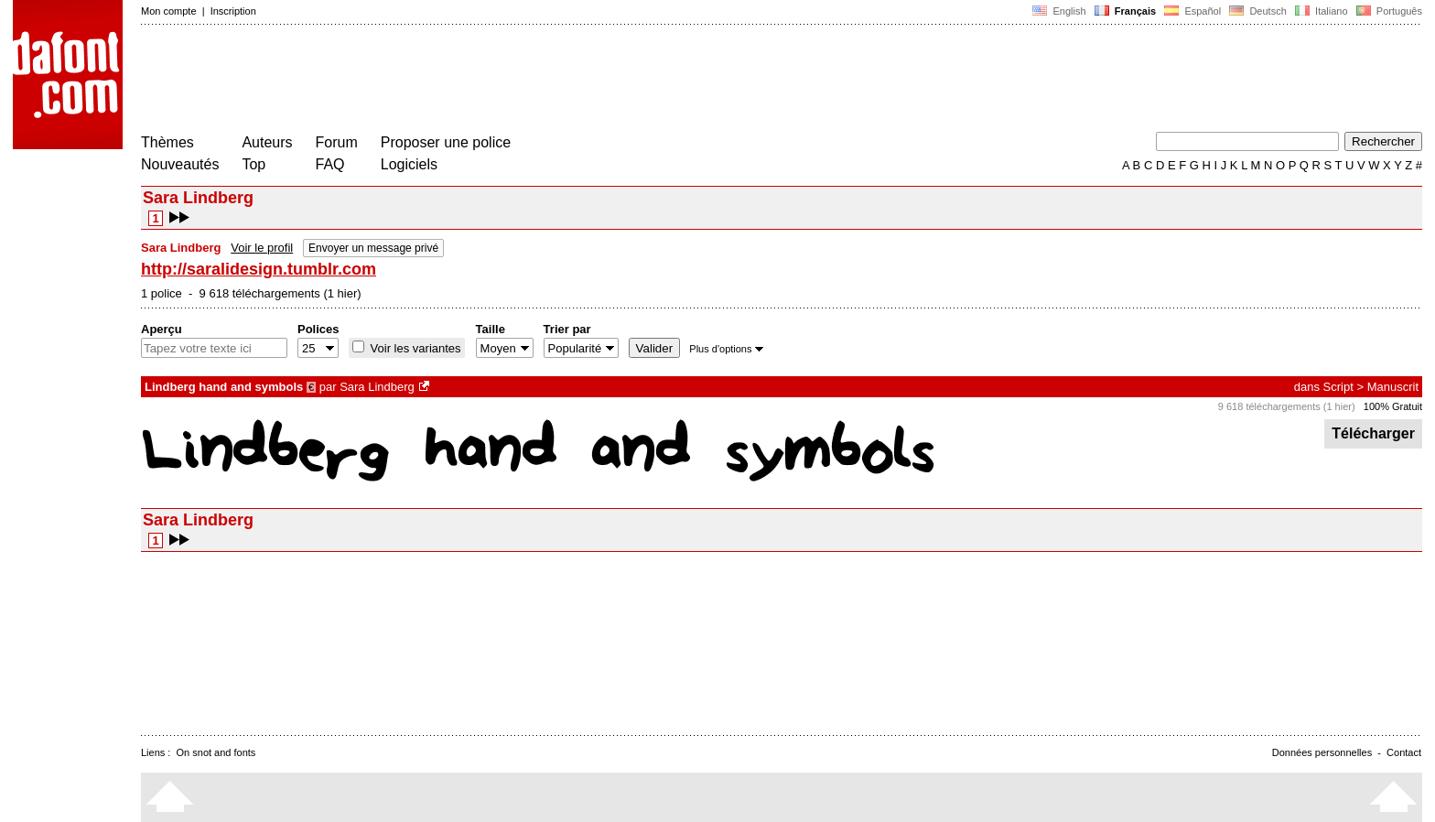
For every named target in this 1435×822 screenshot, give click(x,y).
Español (1192, 10)
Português (1388, 10)
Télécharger (1373, 433)
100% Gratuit (1393, 406)
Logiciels (409, 164)
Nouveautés (180, 164)
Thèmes (167, 142)
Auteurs (267, 142)
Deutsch (1257, 10)
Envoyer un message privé (373, 248)
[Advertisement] (474, 80)
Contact (1403, 752)
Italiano (1321, 10)
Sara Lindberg (377, 387)
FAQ (330, 164)
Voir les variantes (414, 348)
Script (1338, 387)
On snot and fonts (216, 752)
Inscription (233, 10)
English (1059, 10)
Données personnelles (1322, 752)
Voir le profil (262, 247)
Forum (337, 142)
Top (253, 164)
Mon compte (169, 10)
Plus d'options (725, 348)
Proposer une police (446, 142)
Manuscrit (1393, 387)
